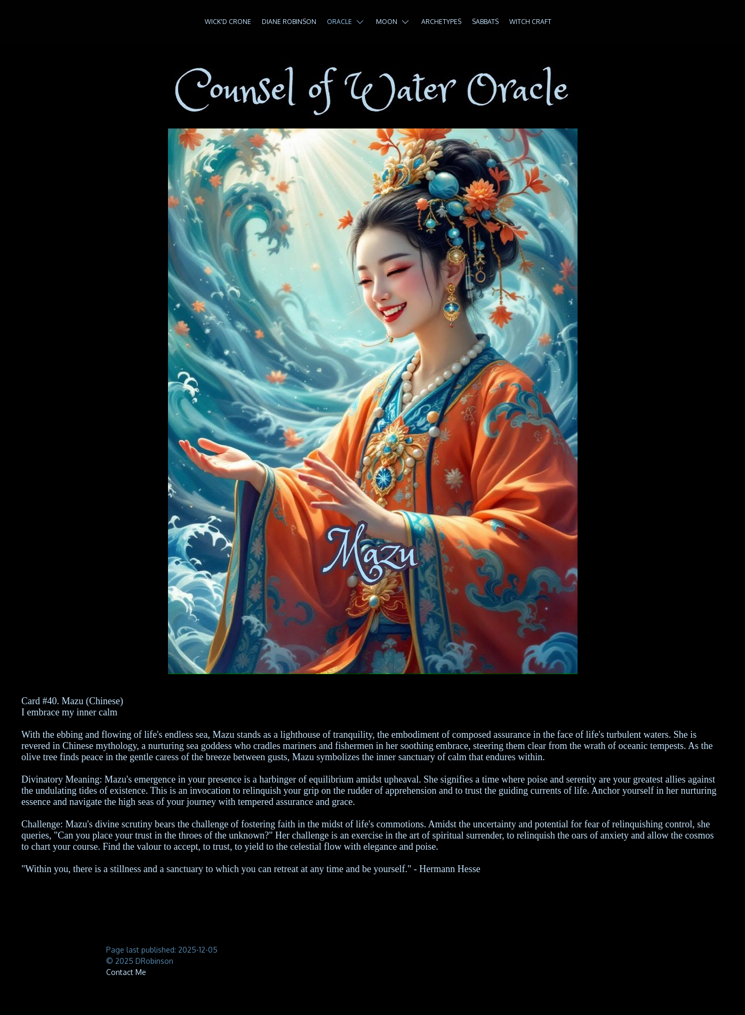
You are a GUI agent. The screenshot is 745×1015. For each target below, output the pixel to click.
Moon (393, 22)
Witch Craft (530, 22)
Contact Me (126, 972)
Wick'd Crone (228, 22)
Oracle (346, 22)
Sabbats (485, 22)
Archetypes (441, 22)
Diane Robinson (289, 22)
